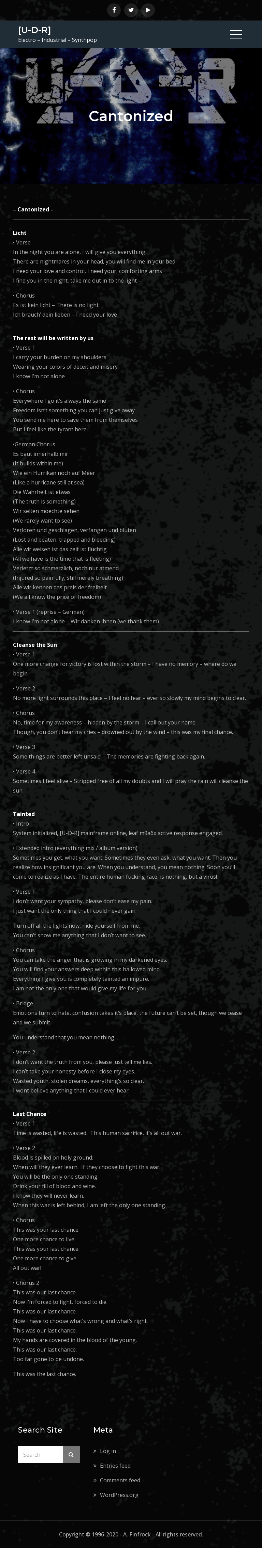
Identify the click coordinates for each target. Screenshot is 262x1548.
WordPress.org (119, 1495)
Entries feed (115, 1465)
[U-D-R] (34, 30)
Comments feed (120, 1480)
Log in (108, 1451)
